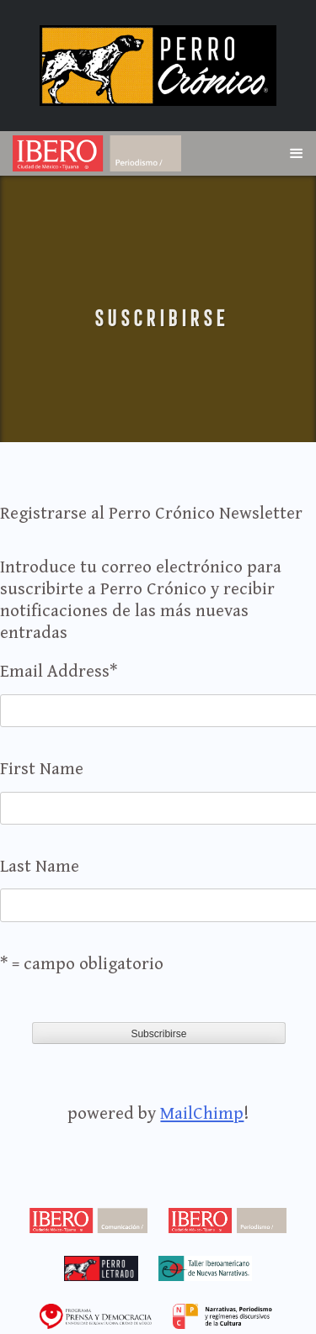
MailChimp (202, 1114)
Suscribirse (158, 318)
